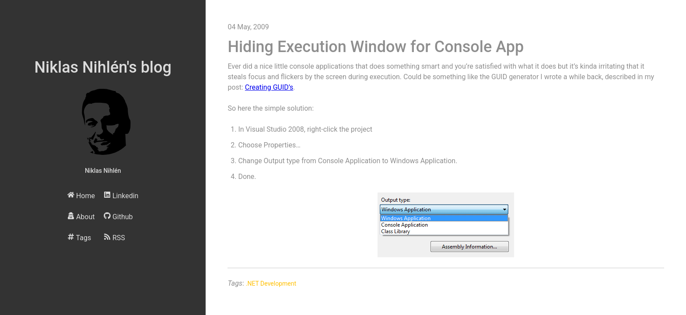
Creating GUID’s (269, 87)
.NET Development (271, 283)
